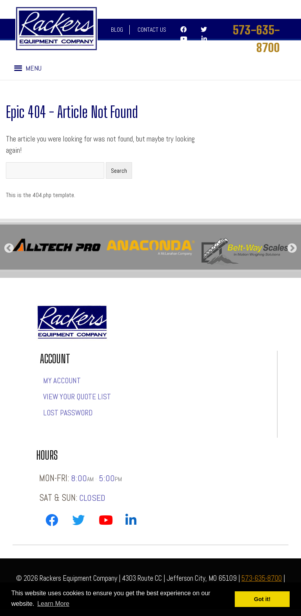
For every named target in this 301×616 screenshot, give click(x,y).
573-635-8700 (256, 38)
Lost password (67, 413)
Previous (9, 248)
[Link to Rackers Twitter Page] (78, 522)
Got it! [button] (262, 599)
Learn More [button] (53, 603)
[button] (33, 68)
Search (119, 171)
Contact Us (152, 29)
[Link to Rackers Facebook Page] (51, 522)
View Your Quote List (77, 397)
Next (291, 248)
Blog (117, 29)
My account (62, 381)
